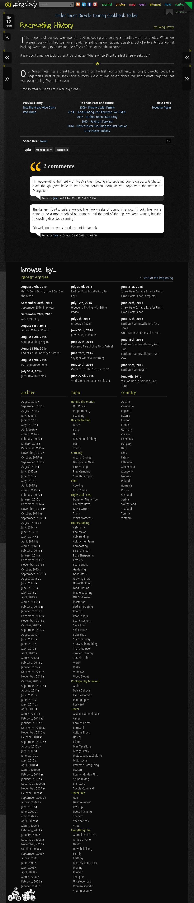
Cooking (78, 485)
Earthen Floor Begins (134, 370)
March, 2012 (29, 658)
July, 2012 (27, 639)
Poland (125, 481)
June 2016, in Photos (83, 335)
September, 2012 (32, 630)
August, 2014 (29, 523)
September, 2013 (32, 574)
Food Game (80, 490)
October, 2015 (30, 457)
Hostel (77, 737)
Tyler (56, 235)
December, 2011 (31, 672)
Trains (76, 448)
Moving (77, 868)
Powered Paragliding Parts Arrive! (92, 346)
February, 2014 (31, 551)
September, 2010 (32, 742)
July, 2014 (27, 527)
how (168, 4)
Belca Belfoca (81, 690)
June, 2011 (28, 700)
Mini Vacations (82, 746)
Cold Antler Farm (83, 541)
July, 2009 (27, 807)
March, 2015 (29, 490)
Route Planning (82, 812)
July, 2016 (27, 416)
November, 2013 (32, 565)
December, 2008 (31, 840)
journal (107, 4)
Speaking (78, 416)
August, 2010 (29, 746)
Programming (81, 411)
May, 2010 (28, 760)
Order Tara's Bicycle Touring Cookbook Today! (97, 15)
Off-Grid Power (82, 597)
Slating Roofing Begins (35, 342)
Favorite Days (81, 504)
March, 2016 (29, 434)
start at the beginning (158, 278)
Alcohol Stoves (82, 457)
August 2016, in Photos (35, 330)
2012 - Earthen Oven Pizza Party (97, 117)
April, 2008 (28, 872)
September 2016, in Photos (37, 308)
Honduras (127, 439)
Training (78, 816)
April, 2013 (28, 597)
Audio (76, 686)
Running (78, 872)
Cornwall (78, 728)
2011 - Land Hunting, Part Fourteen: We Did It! (97, 112)
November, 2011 (32, 676)
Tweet (43, 141)
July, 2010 (27, 751)
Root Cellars (80, 616)
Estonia (125, 416)
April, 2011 (28, 709)
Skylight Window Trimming (88, 358)
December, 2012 (31, 616)
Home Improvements (34, 365)
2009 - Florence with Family (97, 107)
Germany (127, 430)
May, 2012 (28, 649)
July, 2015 (27, 471)
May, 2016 (28, 425)
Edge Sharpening (83, 555)
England (126, 411)
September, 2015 (32, 462)
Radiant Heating (83, 607)
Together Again (161, 107)
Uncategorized (82, 881)
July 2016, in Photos (33, 376)
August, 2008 (29, 858)
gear (142, 4)
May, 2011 (28, 704)
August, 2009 (29, 802)
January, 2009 (30, 835)
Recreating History (46, 26)
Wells (76, 667)
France (125, 425)
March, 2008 (29, 877)
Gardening (79, 569)
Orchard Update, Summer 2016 (90, 369)
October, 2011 (30, 681)
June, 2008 (28, 863)
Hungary (126, 444)
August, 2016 (29, 411)
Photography (81, 700)
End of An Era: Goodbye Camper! (41, 353)
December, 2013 (31, 560)
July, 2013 (27, 583)
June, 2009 (28, 812)
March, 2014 (29, 546)
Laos (124, 453)
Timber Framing (83, 653)
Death (76, 844)
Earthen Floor (81, 551)
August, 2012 (29, 635)
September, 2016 (32, 406)
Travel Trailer (81, 658)
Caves (76, 718)
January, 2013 (30, 611)
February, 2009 (31, 830)
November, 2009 (32, 788)
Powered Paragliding (86, 765)
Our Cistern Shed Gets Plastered (140, 333)
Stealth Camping (83, 476)
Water (77, 663)
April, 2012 (28, 653)
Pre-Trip (78, 807)
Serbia (125, 499)
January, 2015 (30, 499)
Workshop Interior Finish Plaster (90, 381)
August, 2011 (29, 690)
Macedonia (128, 467)
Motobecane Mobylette (87, 756)
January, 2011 (30, 723)
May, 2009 (28, 816)
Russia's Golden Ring (85, 774)
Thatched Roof (82, 649)
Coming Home (82, 723)
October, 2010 (30, 737)
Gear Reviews (81, 802)
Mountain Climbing (85, 439)
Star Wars (79, 784)
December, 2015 (31, 448)
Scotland (126, 495)
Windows (78, 672)
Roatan (77, 770)
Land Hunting (81, 588)
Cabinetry (79, 527)
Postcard (78, 704)
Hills (75, 434)
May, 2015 (28, 481)
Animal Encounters (84, 835)
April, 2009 (28, 821)
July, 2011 (27, 695)
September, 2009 (32, 798)
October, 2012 (30, 625)
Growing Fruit (81, 579)
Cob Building (81, 537)
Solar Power (80, 630)
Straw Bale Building (85, 644)
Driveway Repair (81, 324)
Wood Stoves (81, 676)
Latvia (125, 457)
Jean (55, 198)
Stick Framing (81, 639)
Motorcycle (80, 760)
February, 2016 (31, 439)
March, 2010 (29, 770)
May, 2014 (28, 537)
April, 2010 (28, 765)
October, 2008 (30, 849)
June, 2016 (28, 420)
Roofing (78, 611)
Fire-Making (80, 467)
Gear (76, 798)
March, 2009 (29, 826)
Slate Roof (79, 625)
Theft (76, 513)
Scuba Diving (81, 779)
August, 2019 (29, 402)
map (132, 4)
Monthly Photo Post (85, 863)
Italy (124, 448)
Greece (125, 434)
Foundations (80, 565)
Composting (80, 546)
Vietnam (126, 518)
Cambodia (127, 406)
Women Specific (83, 886)
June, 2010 (28, 756)
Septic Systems (82, 621)
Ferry (76, 430)
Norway (126, 476)
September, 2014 (32, 518)
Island (76, 742)
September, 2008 (32, 854)
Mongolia (62, 149)
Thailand (126, 509)
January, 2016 (30, 444)
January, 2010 (30, 779)
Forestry (78, 560)
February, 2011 (31, 718)
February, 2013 (31, 607)
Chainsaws (79, 532)
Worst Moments (82, 518)
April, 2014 (28, 541)
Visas (76, 826)
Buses (76, 425)
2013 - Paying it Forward (97, 121)
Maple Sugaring (82, 593)
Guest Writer (80, 509)
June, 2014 (28, 532)
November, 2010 (32, 732)
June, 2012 (28, 644)
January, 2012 (30, 667)
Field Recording (82, 695)
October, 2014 (30, 513)
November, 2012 (32, 621)
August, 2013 (29, 579)
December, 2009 (31, 784)
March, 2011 (29, 714)
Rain (75, 444)
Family (77, 854)
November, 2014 (32, 509)
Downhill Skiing (82, 849)
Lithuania (127, 462)
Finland (125, 420)
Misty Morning (30, 319)
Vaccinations (81, 821)
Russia (125, 490)
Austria (125, 402)
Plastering (79, 602)
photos (120, 4)
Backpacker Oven (84, 462)
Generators (80, 574)
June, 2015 (28, 476)
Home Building (82, 583)
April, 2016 (28, 430)
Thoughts (78, 877)
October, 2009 (30, 793)
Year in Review (82, 891)
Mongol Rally (44, 149)
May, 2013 (28, 593)
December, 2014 (31, 504)
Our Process (80, 406)
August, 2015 (29, 467)
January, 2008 (30, 886)
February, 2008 (31, 881)
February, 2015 (31, 495)
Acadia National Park (86, 714)
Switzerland (128, 504)
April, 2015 (28, 485)
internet (155, 4)
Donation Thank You (85, 499)
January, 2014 (30, 555)
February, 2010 (31, 774)
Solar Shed (79, 635)
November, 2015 (32, 453)
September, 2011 (32, 686)
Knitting (78, 858)
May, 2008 (28, 868)
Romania (126, 485)
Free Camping (81, 471)
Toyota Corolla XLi (84, 788)
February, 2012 (31, 663)
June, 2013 (28, 588)
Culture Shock (81, 732)
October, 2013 (30, 569)
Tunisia (125, 513)
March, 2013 (29, 602)
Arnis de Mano (82, 840)
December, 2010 (31, 728)
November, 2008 (32, 844)
